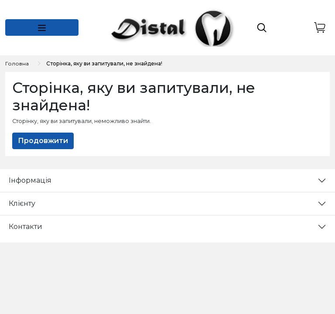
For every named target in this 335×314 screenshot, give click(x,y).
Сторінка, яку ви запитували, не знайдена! (104, 63)
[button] (42, 27)
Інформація (30, 180)
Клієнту (22, 203)
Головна (17, 63)
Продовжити (43, 141)
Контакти (25, 226)
